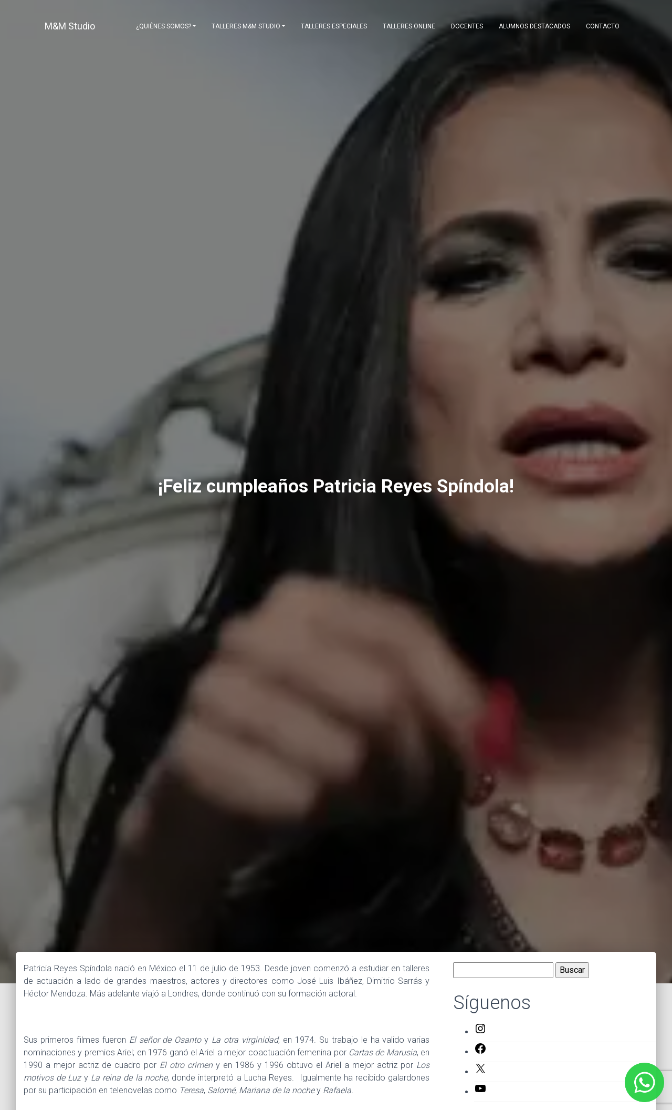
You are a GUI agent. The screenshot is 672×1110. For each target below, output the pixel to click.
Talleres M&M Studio (246, 26)
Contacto (603, 26)
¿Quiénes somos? (163, 26)
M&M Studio (70, 26)
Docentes (467, 26)
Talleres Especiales (334, 26)
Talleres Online (409, 26)
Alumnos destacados (534, 26)
